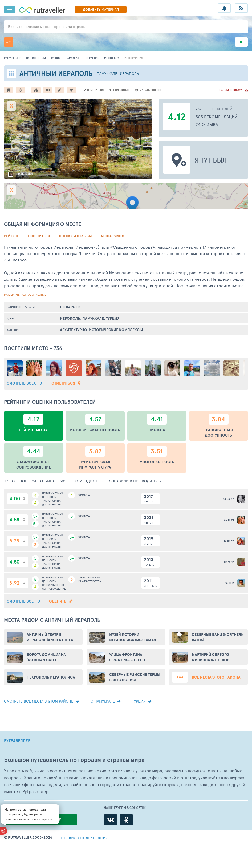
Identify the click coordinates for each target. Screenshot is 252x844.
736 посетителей (214, 109)
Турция (55, 58)
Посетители (39, 236)
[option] (78, 139)
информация (133, 58)
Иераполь (92, 58)
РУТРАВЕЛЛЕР (17, 741)
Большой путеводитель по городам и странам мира (74, 759)
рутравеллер (12, 58)
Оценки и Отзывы (75, 236)
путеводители (36, 58)
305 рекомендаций (217, 116)
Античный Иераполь (56, 73)
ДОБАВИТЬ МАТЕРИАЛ (101, 9)
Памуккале (73, 58)
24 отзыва (207, 124)
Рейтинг (11, 236)
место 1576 (111, 58)
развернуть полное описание (25, 294)
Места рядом (112, 236)
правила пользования (84, 837)
